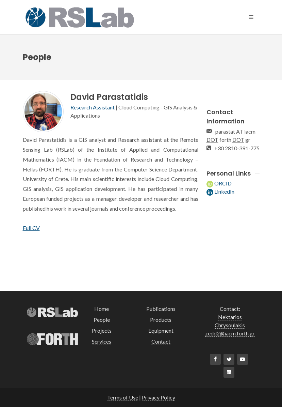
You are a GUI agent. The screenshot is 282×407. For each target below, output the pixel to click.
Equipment (160, 330)
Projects (102, 330)
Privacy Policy (158, 397)
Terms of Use (122, 397)
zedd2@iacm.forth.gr (230, 333)
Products (160, 319)
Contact (160, 341)
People (102, 319)
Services (101, 341)
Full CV (31, 228)
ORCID (223, 183)
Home (101, 308)
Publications (161, 308)
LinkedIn (224, 191)
